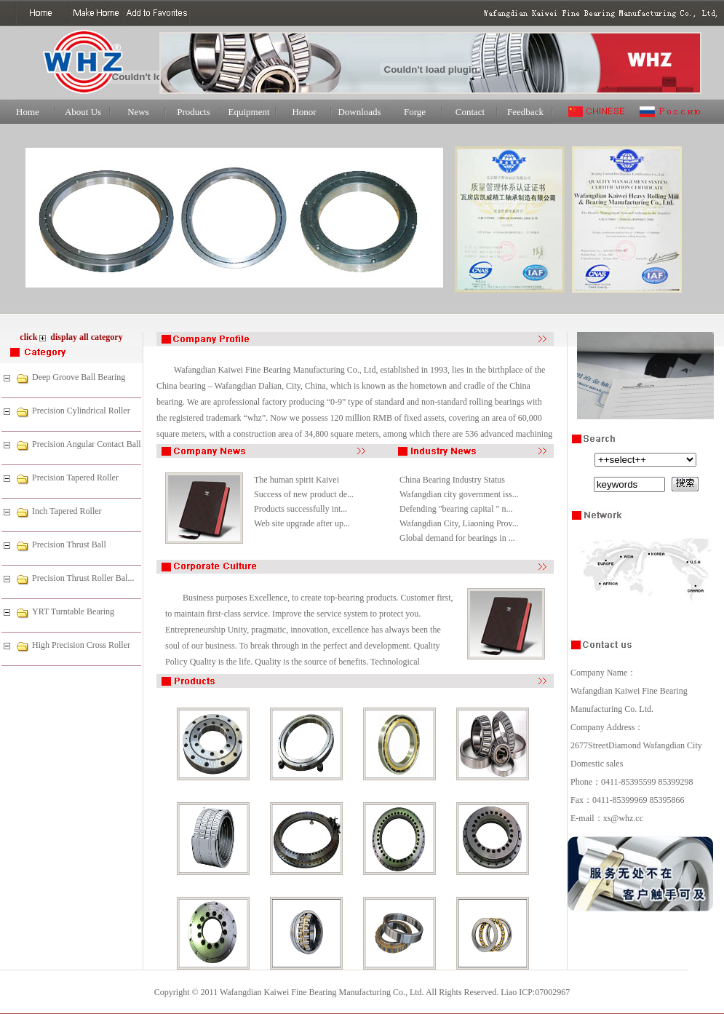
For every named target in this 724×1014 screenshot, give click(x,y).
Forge (415, 111)
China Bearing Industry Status (452, 480)
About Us (83, 111)
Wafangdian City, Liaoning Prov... (459, 523)
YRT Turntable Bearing (73, 611)
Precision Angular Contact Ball (86, 444)
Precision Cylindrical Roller (81, 410)
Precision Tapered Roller (75, 477)
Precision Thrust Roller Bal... (83, 578)
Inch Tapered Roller (67, 511)
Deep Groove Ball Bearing (78, 377)
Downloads (359, 111)
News (138, 111)
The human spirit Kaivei (296, 480)
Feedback (525, 111)
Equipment (248, 111)
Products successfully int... (300, 509)
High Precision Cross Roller (81, 645)
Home (27, 111)
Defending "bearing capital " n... (455, 509)
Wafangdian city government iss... (459, 494)
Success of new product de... (304, 494)
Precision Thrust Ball (69, 544)
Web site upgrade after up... (302, 523)
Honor (304, 111)
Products (193, 111)
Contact (470, 111)
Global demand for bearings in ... (457, 538)
